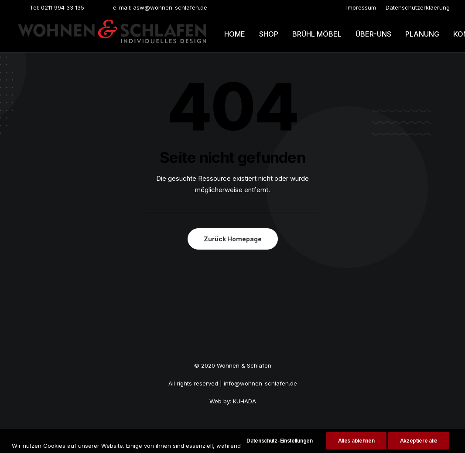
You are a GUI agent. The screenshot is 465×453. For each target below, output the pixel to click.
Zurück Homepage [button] (233, 239)
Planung (422, 34)
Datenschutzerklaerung (418, 7)
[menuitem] (361, 7)
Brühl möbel (317, 34)
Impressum (361, 7)
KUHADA (244, 401)
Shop (268, 34)
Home (234, 34)
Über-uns (373, 34)
